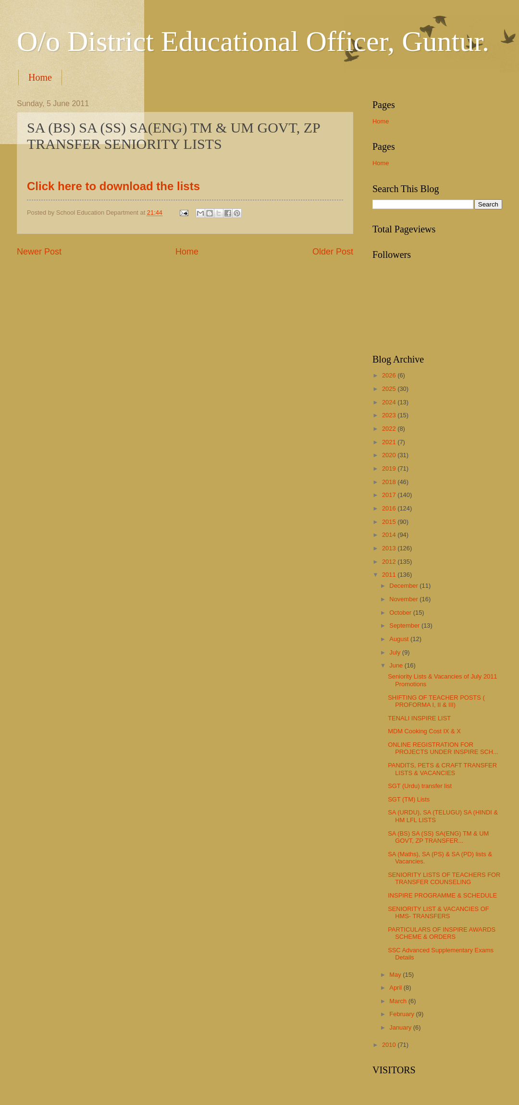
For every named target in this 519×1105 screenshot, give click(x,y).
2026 (389, 375)
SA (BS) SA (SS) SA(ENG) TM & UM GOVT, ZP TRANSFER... (438, 837)
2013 (389, 548)
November (404, 599)
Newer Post (39, 251)
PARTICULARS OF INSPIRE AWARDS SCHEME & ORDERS (441, 933)
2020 (389, 455)
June (397, 665)
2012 (389, 561)
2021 (389, 442)
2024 (389, 402)
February (402, 1014)
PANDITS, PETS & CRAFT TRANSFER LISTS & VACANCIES (442, 769)
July (395, 652)
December (404, 585)
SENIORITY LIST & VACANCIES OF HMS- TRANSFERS (438, 912)
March (398, 1001)
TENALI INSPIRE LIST (419, 718)
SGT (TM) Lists (409, 799)
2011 (389, 574)
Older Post (332, 251)
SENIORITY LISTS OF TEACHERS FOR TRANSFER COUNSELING (444, 878)
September (405, 625)
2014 (389, 534)
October (401, 612)
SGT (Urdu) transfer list (420, 785)
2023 (389, 415)
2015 (389, 521)
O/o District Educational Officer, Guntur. (253, 41)
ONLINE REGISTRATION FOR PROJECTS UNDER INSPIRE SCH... (443, 748)
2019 (389, 468)
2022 (389, 428)
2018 (389, 482)
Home (40, 77)
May (396, 974)
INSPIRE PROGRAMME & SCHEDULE (442, 895)
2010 (389, 1044)
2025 (389, 388)
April (396, 987)
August (399, 639)
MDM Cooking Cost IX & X (424, 731)
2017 (389, 494)
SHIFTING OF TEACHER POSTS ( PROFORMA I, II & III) (436, 701)
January (401, 1027)
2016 (389, 508)
